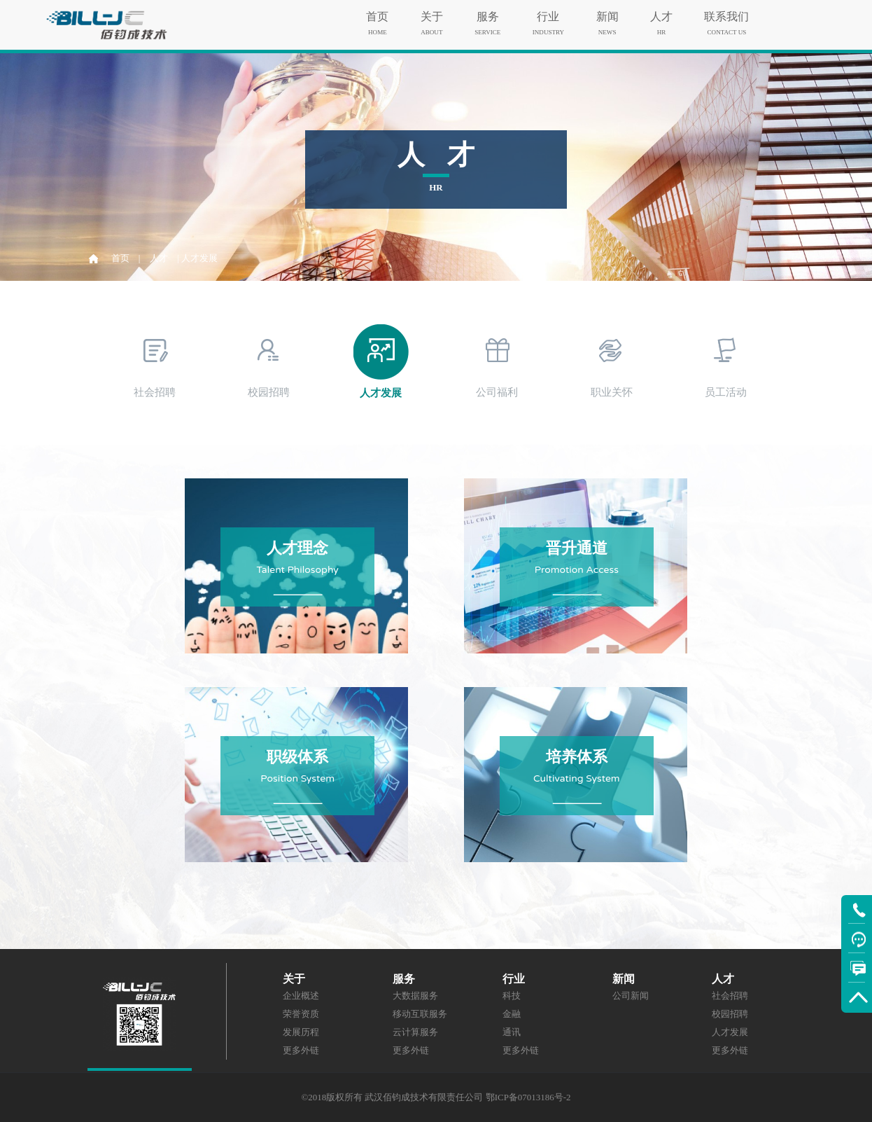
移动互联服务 (420, 1014)
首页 (377, 13)
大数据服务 (415, 995)
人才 (661, 13)
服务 (487, 13)
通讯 (511, 1032)
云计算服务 (415, 1032)
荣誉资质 (301, 1014)
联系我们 (726, 13)
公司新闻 (630, 995)
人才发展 (730, 1032)
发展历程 (301, 1032)
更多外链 (301, 1050)
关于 (432, 13)
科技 (511, 995)
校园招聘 (730, 1014)
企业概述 (301, 995)
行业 (548, 13)
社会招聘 (730, 995)
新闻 (607, 13)
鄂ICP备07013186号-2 (528, 1097)
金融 (511, 1014)
